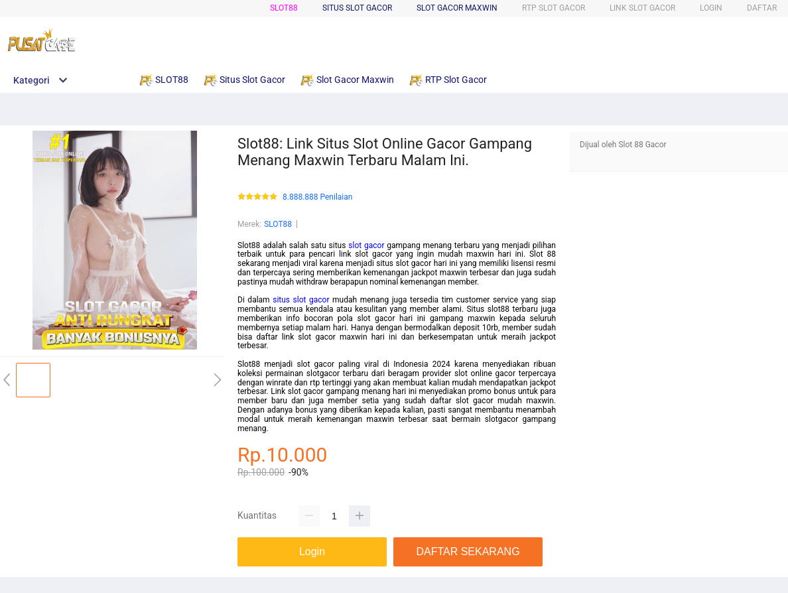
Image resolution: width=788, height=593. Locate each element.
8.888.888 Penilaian (317, 197)
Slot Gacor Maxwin (457, 8)
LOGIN (711, 8)
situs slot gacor (301, 299)
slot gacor (366, 245)
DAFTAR (762, 8)
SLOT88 (284, 8)
